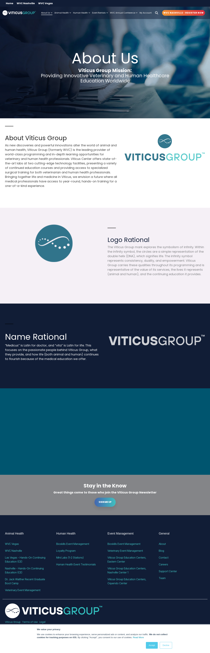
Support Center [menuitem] (168, 571)
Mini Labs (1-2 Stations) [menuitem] (70, 557)
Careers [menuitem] (163, 564)
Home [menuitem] (9, 3)
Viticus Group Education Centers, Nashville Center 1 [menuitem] (127, 570)
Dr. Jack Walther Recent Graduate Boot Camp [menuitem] (25, 581)
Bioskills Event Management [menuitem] (72, 544)
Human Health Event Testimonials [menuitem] (76, 564)
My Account (146, 12)
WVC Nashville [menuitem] (26, 3)
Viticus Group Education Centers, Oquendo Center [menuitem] (127, 581)
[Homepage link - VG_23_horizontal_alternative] (53, 616)
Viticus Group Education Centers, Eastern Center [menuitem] (127, 559)
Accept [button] (152, 645)
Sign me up (105, 502)
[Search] (156, 13)
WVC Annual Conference (124, 12)
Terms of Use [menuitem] (30, 622)
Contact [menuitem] (163, 557)
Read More (138, 637)
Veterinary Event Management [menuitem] (22, 590)
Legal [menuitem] (42, 622)
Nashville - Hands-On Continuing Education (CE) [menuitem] (24, 570)
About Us (46, 12)
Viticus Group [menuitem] (13, 622)
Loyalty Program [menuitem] (66, 550)
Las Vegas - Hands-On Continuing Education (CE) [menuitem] (25, 559)
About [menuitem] (162, 544)
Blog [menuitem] (161, 550)
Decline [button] (166, 645)
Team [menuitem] (162, 578)
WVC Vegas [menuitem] (45, 3)
